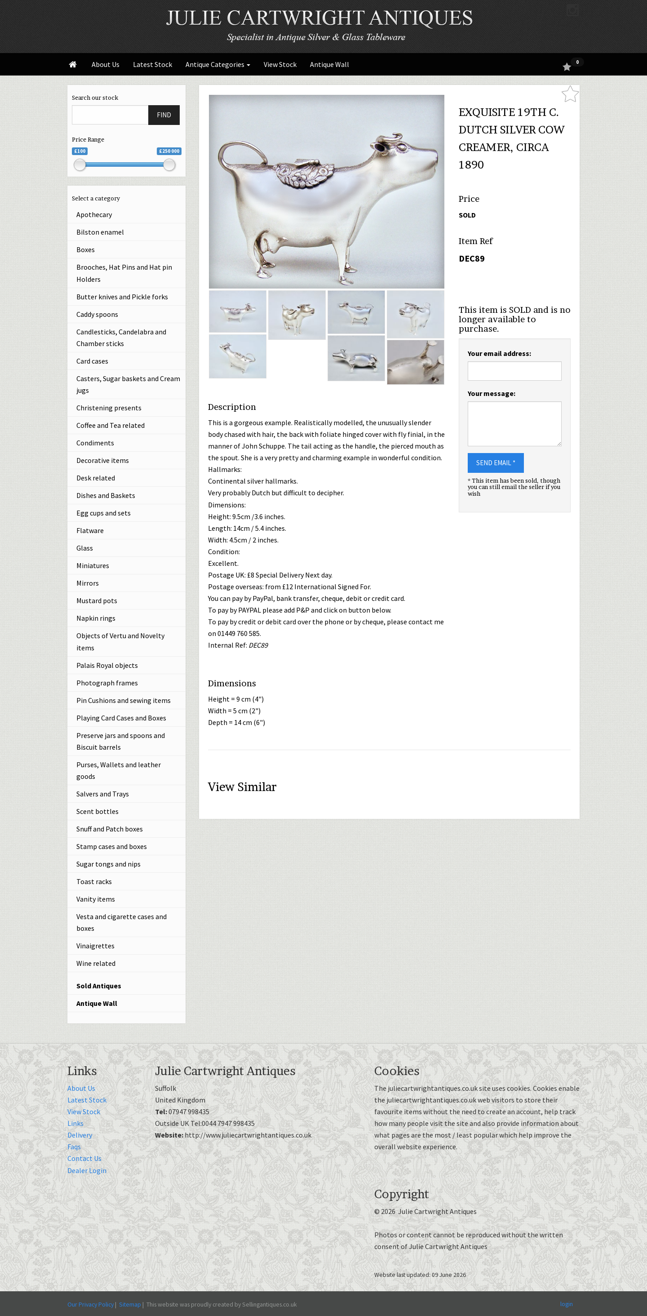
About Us (106, 64)
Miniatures (92, 565)
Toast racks (94, 881)
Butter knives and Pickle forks (122, 296)
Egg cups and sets (103, 512)
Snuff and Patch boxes (109, 828)
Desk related (95, 477)
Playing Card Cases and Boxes (121, 717)
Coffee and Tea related (110, 425)
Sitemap (130, 1304)
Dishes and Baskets (105, 495)
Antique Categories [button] (218, 64)
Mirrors (87, 582)
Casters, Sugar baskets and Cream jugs (128, 384)
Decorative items (102, 460)
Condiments (95, 442)
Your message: (491, 393)
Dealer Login (86, 1170)
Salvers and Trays (102, 793)
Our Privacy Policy (90, 1304)
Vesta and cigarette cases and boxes (121, 922)
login (566, 1304)
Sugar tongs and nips (108, 863)
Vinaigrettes (95, 945)
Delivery (79, 1134)
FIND (164, 115)
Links (75, 1123)
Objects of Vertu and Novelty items (120, 641)
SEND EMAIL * (495, 462)
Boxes (85, 249)
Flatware (90, 530)
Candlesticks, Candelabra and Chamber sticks (121, 337)
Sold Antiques (98, 985)
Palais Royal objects (107, 665)
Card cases (92, 360)
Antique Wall (329, 64)
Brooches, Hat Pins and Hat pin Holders (124, 272)
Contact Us (84, 1158)
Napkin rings (95, 618)
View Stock (280, 64)
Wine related (95, 963)
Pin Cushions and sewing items (123, 700)
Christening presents (109, 407)
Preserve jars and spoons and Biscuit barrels (120, 741)
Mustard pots (96, 600)
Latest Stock (152, 64)
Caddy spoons (97, 314)
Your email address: (499, 353)
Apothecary (94, 214)
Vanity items (95, 898)
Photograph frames (107, 682)
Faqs (74, 1146)
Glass (84, 547)
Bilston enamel (100, 231)
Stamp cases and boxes (111, 846)
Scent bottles (97, 811)
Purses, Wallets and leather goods (118, 770)
